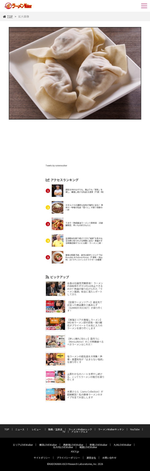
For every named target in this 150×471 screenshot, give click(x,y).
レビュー (37, 429)
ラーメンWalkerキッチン (111, 429)
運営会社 (91, 457)
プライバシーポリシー (68, 457)
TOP (8, 16)
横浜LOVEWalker (48, 444)
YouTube (134, 429)
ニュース (19, 429)
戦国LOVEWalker (88, 447)
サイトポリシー (42, 457)
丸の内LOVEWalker (63, 447)
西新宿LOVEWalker (73, 444)
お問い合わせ (109, 457)
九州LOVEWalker (122, 444)
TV (63, 431)
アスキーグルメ (79, 431)
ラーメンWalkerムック (80, 429)
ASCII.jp (75, 451)
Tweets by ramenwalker (56, 165)
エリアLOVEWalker (23, 444)
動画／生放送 (55, 429)
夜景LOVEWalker (98, 444)
